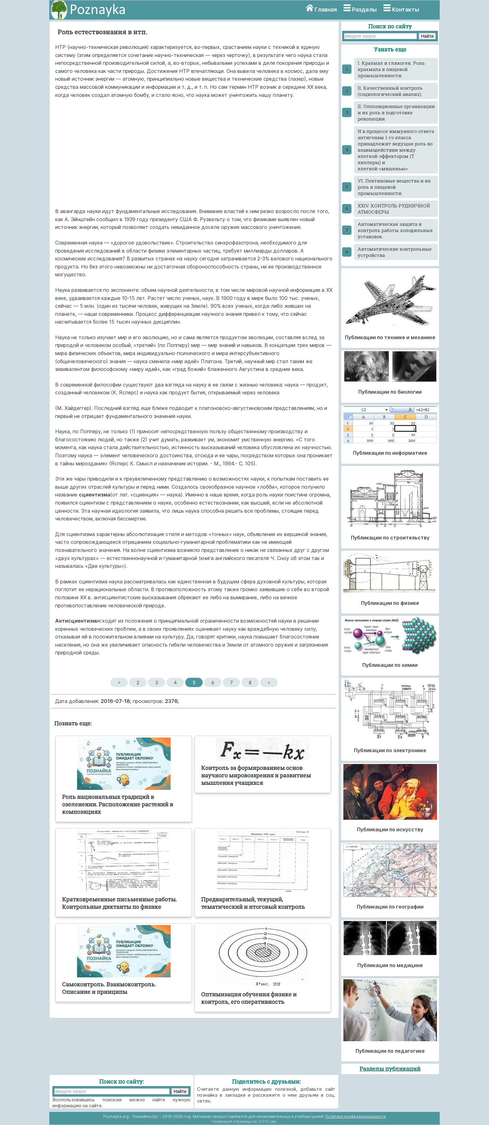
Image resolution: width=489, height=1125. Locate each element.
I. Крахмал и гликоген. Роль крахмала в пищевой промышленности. (391, 69)
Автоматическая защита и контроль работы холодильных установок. (395, 230)
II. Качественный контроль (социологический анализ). (390, 91)
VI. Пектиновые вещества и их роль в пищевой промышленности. (394, 187)
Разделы (364, 9)
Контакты (405, 9)
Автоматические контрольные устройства (395, 252)
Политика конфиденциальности (355, 1116)
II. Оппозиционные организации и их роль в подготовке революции (396, 112)
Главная (326, 9)
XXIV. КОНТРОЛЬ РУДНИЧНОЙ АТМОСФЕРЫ (394, 208)
